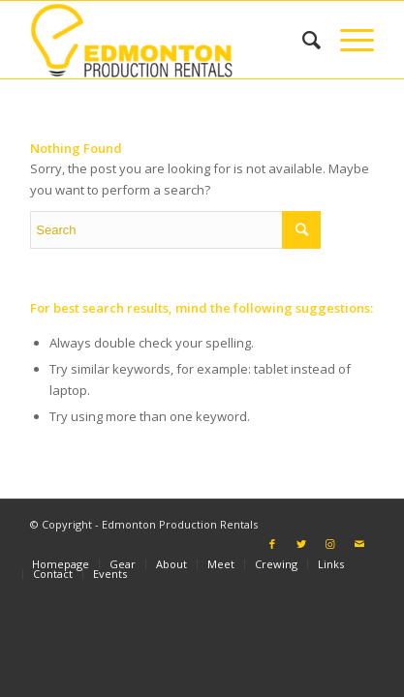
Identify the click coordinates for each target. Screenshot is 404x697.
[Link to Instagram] (330, 544)
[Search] (302, 39)
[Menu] (347, 39)
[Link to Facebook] (272, 544)
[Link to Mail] (359, 544)
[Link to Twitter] (301, 544)
